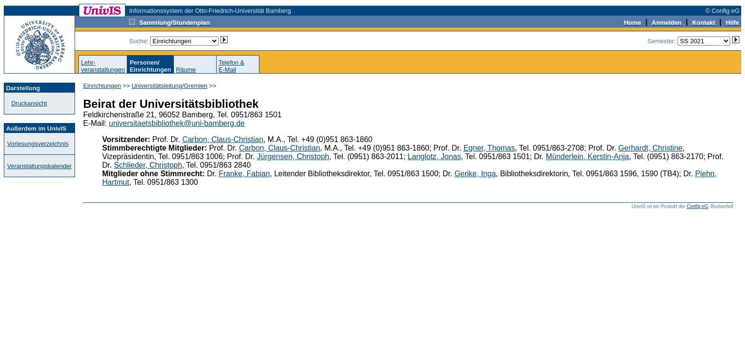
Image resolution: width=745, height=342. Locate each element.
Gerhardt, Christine (650, 148)
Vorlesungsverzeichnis (37, 143)
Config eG (697, 206)
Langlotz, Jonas (434, 156)
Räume (186, 69)
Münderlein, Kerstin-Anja (587, 156)
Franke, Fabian (244, 174)
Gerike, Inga (475, 174)
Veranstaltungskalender (39, 166)
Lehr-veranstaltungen (103, 66)
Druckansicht (29, 103)
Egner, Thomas (489, 148)
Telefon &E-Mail (231, 66)
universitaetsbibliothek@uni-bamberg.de (177, 123)
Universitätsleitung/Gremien (170, 85)
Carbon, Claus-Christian (223, 139)
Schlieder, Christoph (148, 165)
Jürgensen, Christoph (293, 156)
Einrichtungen (102, 85)
